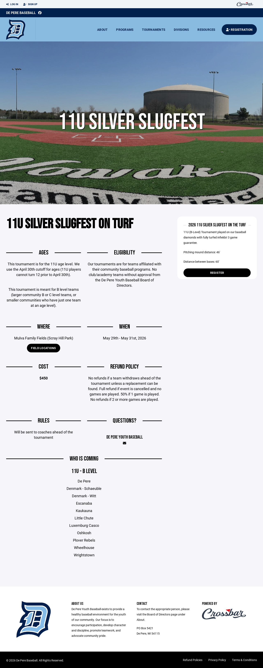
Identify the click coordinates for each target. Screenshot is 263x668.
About (102, 29)
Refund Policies (192, 662)
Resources (206, 29)
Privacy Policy (217, 662)
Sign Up (30, 4)
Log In (12, 4)
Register (217, 273)
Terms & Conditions (244, 662)
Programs (124, 29)
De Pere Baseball (21, 12)
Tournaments (153, 29)
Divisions (181, 29)
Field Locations (43, 350)
